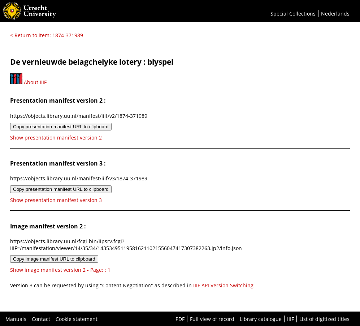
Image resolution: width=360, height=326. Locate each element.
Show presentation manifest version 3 (56, 200)
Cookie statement (76, 319)
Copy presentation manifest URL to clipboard (61, 126)
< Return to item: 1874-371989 (46, 35)
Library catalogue (261, 319)
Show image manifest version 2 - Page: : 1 (60, 269)
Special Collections (293, 13)
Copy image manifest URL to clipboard (54, 259)
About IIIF (28, 82)
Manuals (15, 319)
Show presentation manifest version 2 (56, 137)
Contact (41, 319)
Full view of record (212, 319)
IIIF (290, 319)
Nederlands (335, 13)
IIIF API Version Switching (223, 285)
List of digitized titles (324, 319)
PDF (180, 319)
